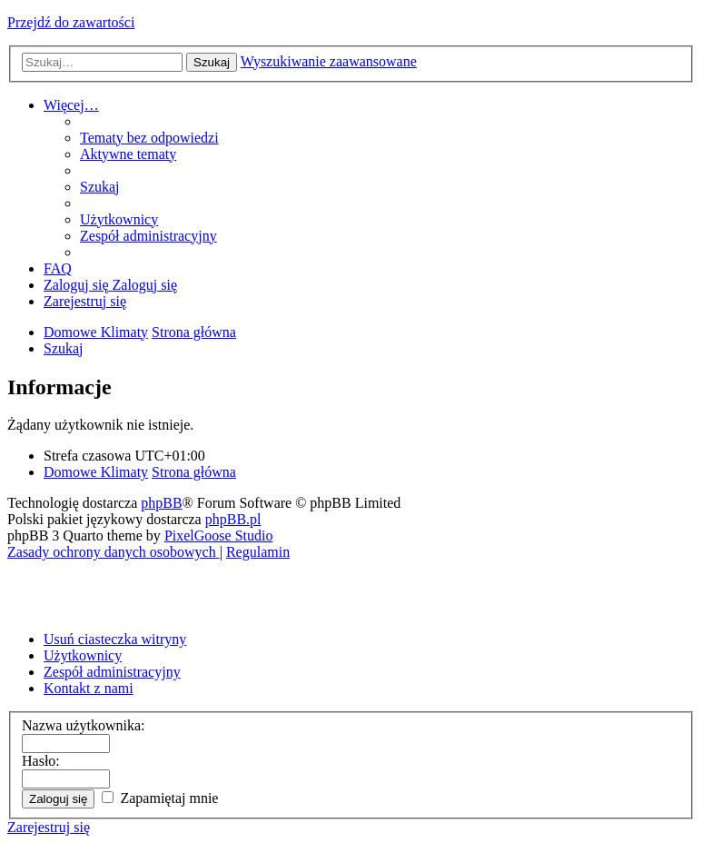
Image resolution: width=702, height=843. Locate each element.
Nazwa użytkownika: (83, 725)
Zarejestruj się (48, 827)
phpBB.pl (233, 519)
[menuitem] (149, 137)
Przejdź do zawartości (70, 22)
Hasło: (41, 761)
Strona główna (194, 472)
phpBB (161, 503)
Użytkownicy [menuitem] (83, 655)
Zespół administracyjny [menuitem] (112, 671)
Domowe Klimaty (96, 472)
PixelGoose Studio (218, 535)
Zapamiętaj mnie (160, 798)
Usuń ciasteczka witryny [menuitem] (115, 639)
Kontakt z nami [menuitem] (88, 688)
